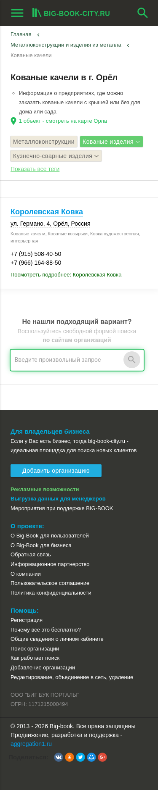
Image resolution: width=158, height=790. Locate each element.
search (143, 13)
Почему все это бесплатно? (46, 630)
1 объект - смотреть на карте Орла (63, 121)
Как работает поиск (35, 658)
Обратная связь (31, 554)
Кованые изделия (111, 141)
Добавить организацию (56, 470)
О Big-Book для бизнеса (41, 545)
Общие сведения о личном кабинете (57, 639)
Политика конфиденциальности (51, 593)
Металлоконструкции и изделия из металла (66, 45)
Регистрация (27, 620)
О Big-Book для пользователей (50, 535)
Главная (21, 34)
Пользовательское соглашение (50, 583)
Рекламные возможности (45, 489)
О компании (26, 574)
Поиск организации (35, 648)
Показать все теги (35, 169)
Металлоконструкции (44, 141)
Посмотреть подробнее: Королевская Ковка (66, 274)
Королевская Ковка (47, 212)
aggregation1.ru (31, 743)
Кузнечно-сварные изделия (56, 156)
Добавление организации (43, 667)
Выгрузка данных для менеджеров (58, 498)
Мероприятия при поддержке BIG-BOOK (62, 508)
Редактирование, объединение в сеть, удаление (72, 677)
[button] (58, 757)
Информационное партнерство (50, 564)
